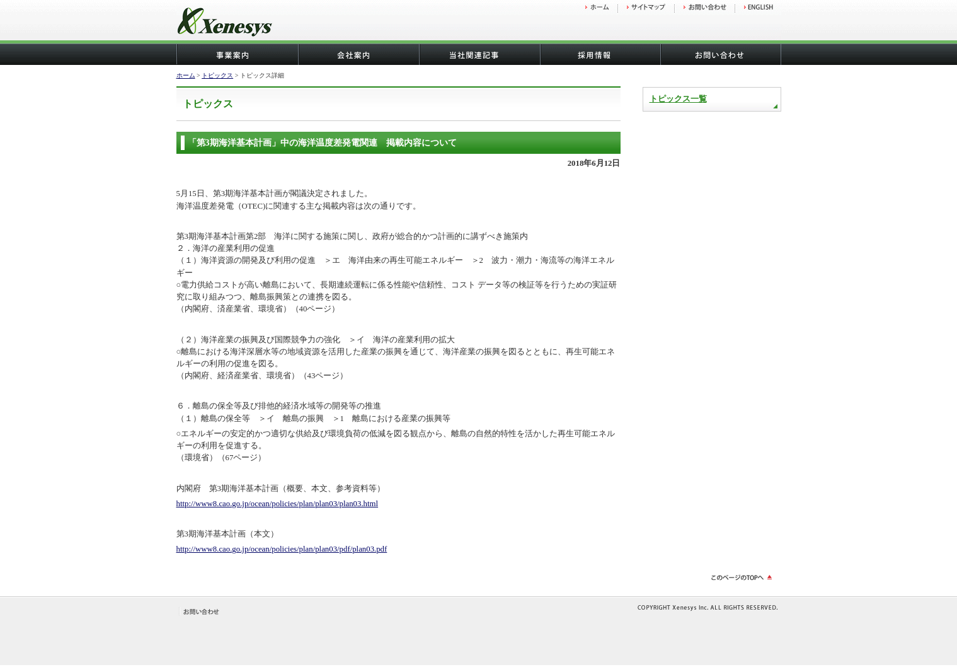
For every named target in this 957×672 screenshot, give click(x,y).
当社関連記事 (478, 54)
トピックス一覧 (678, 99)
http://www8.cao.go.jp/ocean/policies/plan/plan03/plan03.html (277, 503)
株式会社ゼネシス (258, 23)
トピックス (217, 75)
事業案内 (236, 54)
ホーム (185, 75)
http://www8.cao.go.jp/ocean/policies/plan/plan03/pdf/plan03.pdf (281, 549)
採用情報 (599, 54)
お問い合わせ (720, 54)
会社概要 (357, 54)
